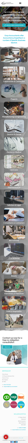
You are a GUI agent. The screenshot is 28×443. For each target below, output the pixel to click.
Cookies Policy (11, 440)
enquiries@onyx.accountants (10, 386)
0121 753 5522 (7, 384)
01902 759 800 (22, 427)
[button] (20, 3)
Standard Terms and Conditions (20, 440)
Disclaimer (21, 437)
